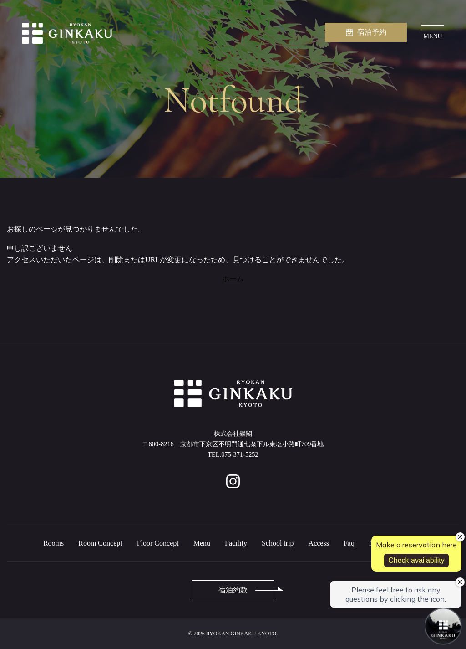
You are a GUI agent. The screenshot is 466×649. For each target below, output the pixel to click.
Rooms (53, 543)
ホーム (233, 279)
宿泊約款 (233, 590)
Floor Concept (158, 543)
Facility (236, 543)
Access (319, 543)
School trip (278, 543)
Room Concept (100, 543)
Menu (201, 543)
